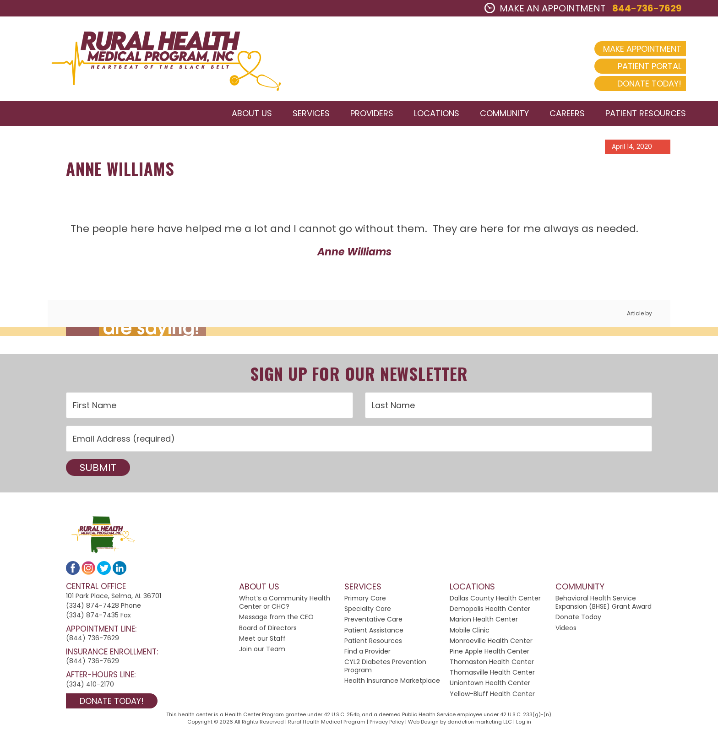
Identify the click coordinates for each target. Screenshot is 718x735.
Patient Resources (373, 640)
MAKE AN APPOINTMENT (544, 8)
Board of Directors (268, 627)
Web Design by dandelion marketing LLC (460, 721)
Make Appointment (642, 48)
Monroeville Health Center (491, 640)
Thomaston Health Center (492, 661)
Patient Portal (649, 66)
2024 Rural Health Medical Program (158, 59)
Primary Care (365, 598)
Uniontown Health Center (490, 682)
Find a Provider (367, 651)
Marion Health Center (484, 619)
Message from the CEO (276, 617)
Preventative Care (373, 619)
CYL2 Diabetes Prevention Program (385, 666)
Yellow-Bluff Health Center (492, 693)
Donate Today (578, 617)
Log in (523, 721)
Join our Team (262, 649)
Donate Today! (649, 83)
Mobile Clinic (470, 630)
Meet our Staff (262, 638)
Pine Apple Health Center (489, 651)
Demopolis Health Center (490, 608)
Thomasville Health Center (492, 672)
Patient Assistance (373, 630)
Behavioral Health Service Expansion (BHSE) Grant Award (603, 602)
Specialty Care (367, 608)
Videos (566, 627)
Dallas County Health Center (495, 598)
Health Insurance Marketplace (392, 680)
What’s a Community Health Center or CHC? (284, 602)
